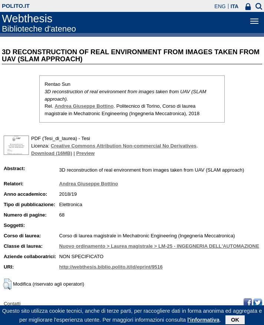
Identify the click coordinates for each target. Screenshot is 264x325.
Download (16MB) (51, 153)
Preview (85, 153)
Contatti (12, 303)
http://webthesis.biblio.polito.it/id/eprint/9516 (110, 267)
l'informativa (203, 321)
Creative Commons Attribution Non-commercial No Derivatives (124, 146)
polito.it (16, 6)
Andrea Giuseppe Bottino (84, 106)
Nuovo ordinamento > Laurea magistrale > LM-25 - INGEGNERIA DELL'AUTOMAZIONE (159, 246)
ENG (219, 6)
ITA (235, 6)
